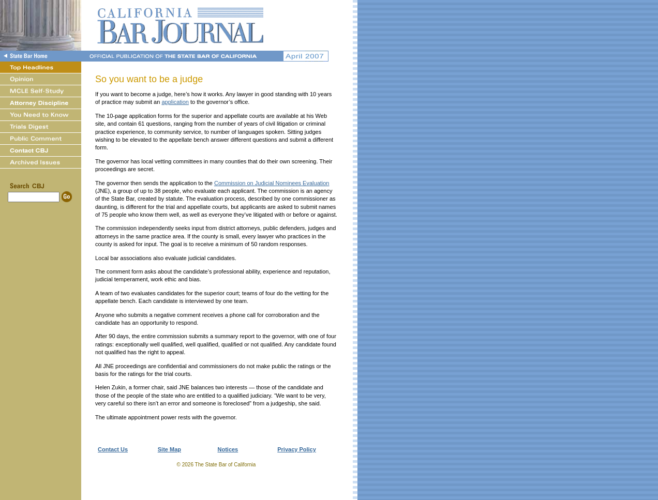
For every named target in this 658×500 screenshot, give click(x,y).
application (175, 102)
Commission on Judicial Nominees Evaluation (272, 183)
